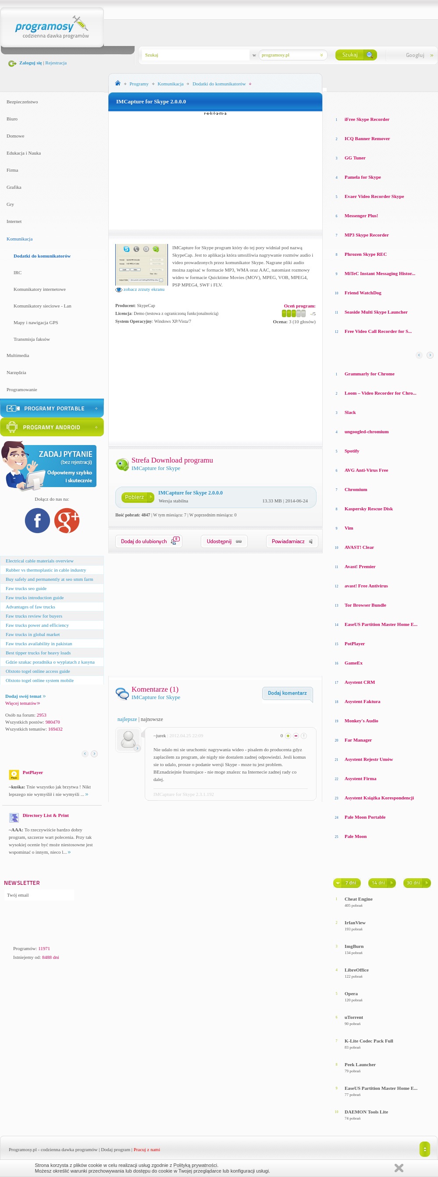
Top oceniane (370, 101)
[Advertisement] (216, 170)
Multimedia (18, 355)
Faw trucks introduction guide (35, 597)
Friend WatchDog (363, 292)
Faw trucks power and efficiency (37, 625)
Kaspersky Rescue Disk (369, 508)
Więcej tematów (22, 703)
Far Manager (358, 739)
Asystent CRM (360, 682)
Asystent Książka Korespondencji (379, 797)
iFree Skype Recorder (367, 119)
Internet (14, 221)
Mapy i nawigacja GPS (36, 322)
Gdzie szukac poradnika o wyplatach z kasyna (50, 661)
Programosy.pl (23, 1149)
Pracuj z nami (147, 1149)
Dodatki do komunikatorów (42, 255)
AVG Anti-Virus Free (366, 470)
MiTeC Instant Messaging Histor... (380, 273)
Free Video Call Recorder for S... (378, 331)
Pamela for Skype (363, 177)
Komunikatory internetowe (40, 289)
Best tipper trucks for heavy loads (38, 652)
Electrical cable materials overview (40, 560)
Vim (349, 527)
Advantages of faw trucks (30, 606)
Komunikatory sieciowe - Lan (42, 305)
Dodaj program (115, 1149)
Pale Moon (356, 836)
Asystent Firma (360, 778)
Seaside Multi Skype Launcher (376, 312)
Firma (12, 170)
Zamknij (399, 1168)
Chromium (356, 489)
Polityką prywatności (195, 1165)
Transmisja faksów (32, 339)
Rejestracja (56, 62)
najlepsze (127, 719)
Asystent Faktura (363, 701)
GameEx (354, 662)
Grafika (14, 187)
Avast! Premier (360, 566)
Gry (10, 204)
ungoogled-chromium (367, 431)
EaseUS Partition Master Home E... (381, 624)
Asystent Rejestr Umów (369, 759)
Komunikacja (19, 238)
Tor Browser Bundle (365, 605)
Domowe (15, 135)
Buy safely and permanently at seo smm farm (49, 579)
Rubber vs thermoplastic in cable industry (46, 570)
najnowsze (152, 719)
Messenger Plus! (361, 215)
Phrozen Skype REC (366, 254)
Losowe (341, 101)
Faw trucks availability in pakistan (39, 643)
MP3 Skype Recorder (367, 234)
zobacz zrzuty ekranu (139, 289)
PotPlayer (355, 643)
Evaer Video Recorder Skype (374, 196)
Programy (139, 83)
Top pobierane (408, 101)
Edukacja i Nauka (24, 153)
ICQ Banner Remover (367, 138)
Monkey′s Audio (361, 720)
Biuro (12, 118)
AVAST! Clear (359, 547)
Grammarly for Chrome (370, 373)
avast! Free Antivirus (366, 585)
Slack (350, 412)
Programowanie (22, 389)
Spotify (352, 450)
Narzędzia (16, 372)
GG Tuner (355, 157)
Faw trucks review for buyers (34, 616)
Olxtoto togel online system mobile (40, 680)
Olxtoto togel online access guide (38, 671)
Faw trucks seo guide (26, 588)
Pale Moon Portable (365, 817)
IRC (17, 272)
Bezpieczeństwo (22, 101)
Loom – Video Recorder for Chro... (381, 393)
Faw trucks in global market (33, 634)
